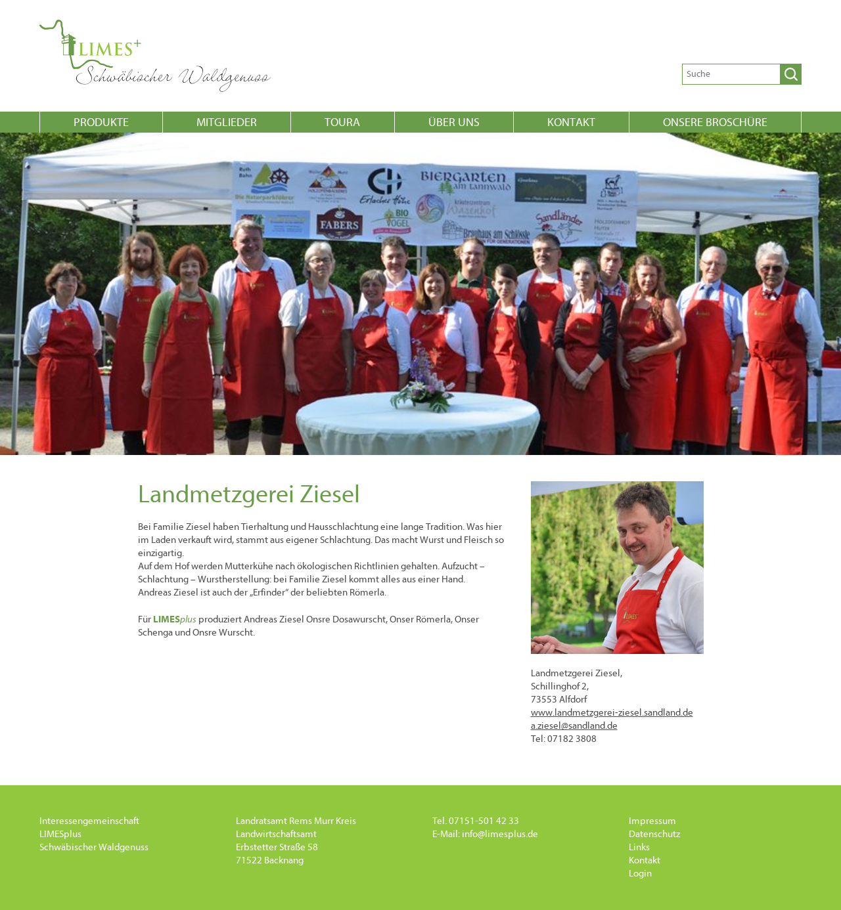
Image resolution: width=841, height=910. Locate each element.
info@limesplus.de (500, 834)
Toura (342, 122)
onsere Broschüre (715, 122)
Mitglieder (226, 122)
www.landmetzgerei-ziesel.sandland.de (612, 712)
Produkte (101, 122)
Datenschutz (654, 834)
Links (639, 847)
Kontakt (571, 122)
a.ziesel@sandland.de (574, 725)
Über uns (454, 122)
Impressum (652, 821)
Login (640, 873)
